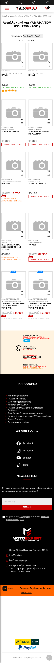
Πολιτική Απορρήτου (17, 399)
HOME (4, 16)
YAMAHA (27, 16)
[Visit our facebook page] (27, 444)
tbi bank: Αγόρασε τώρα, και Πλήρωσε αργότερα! (29, 416)
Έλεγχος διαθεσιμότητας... (14, 144)
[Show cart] (46, 8)
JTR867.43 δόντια (41, 183)
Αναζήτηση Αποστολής (18, 396)
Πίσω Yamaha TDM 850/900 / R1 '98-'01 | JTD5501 (13, 246)
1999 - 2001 (47, 16)
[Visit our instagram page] (27, 452)
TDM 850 (37, 16)
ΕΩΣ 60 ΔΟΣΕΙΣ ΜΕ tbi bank (33, 368)
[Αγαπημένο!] (22, 62)
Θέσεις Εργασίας (15, 419)
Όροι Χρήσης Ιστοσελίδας (19, 402)
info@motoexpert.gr (18, 560)
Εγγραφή (27, 507)
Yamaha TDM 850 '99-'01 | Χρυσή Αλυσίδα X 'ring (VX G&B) (41, 305)
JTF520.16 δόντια (13, 131)
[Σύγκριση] (22, 66)
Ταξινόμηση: (16, 36)
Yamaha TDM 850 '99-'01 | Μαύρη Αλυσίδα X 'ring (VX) (13, 305)
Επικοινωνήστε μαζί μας (18, 422)
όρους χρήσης (25, 517)
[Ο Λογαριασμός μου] (33, 2)
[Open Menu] (7, 8)
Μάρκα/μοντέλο (15, 16)
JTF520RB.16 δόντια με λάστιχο (41, 132)
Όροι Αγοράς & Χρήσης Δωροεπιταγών (25, 413)
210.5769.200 (15, 555)
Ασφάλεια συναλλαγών (18, 405)
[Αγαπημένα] (47, 2)
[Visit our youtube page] (27, 459)
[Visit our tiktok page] (27, 466)
